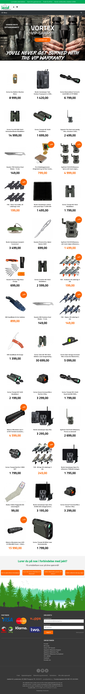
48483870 (39, 679)
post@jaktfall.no (48, 679)
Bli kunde (46, 646)
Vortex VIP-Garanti (49, 648)
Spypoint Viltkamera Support (52, 650)
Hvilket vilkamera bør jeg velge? (75, 573)
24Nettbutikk (46, 690)
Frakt (18, 675)
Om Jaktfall (47, 656)
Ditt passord (47, 625)
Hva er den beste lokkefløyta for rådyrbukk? (31, 573)
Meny (4, 12)
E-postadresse (47, 618)
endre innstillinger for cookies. (50, 687)
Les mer (38, 687)
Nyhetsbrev (53, 675)
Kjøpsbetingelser (26, 675)
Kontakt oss (47, 660)
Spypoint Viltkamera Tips (51, 652)
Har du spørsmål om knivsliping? (10, 573)
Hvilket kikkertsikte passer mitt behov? (53, 573)
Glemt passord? (80, 632)
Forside (46, 644)
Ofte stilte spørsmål (64, 675)
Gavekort (46, 658)
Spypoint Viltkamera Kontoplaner (53, 654)
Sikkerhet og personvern (40, 675)
